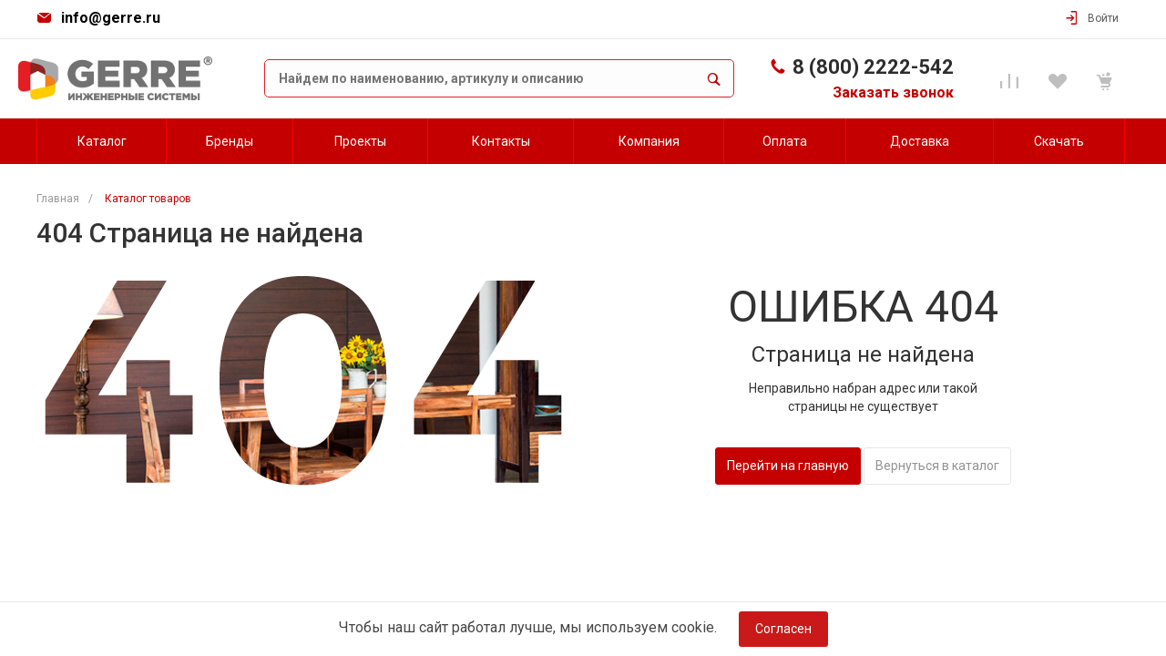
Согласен (783, 628)
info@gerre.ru (110, 17)
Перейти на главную (788, 465)
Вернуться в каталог (937, 465)
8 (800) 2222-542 (873, 67)
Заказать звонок (893, 92)
